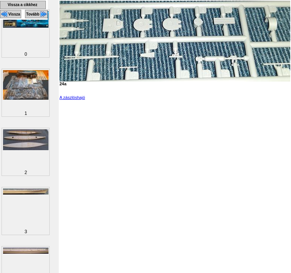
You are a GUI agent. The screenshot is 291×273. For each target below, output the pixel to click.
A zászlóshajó (72, 97)
